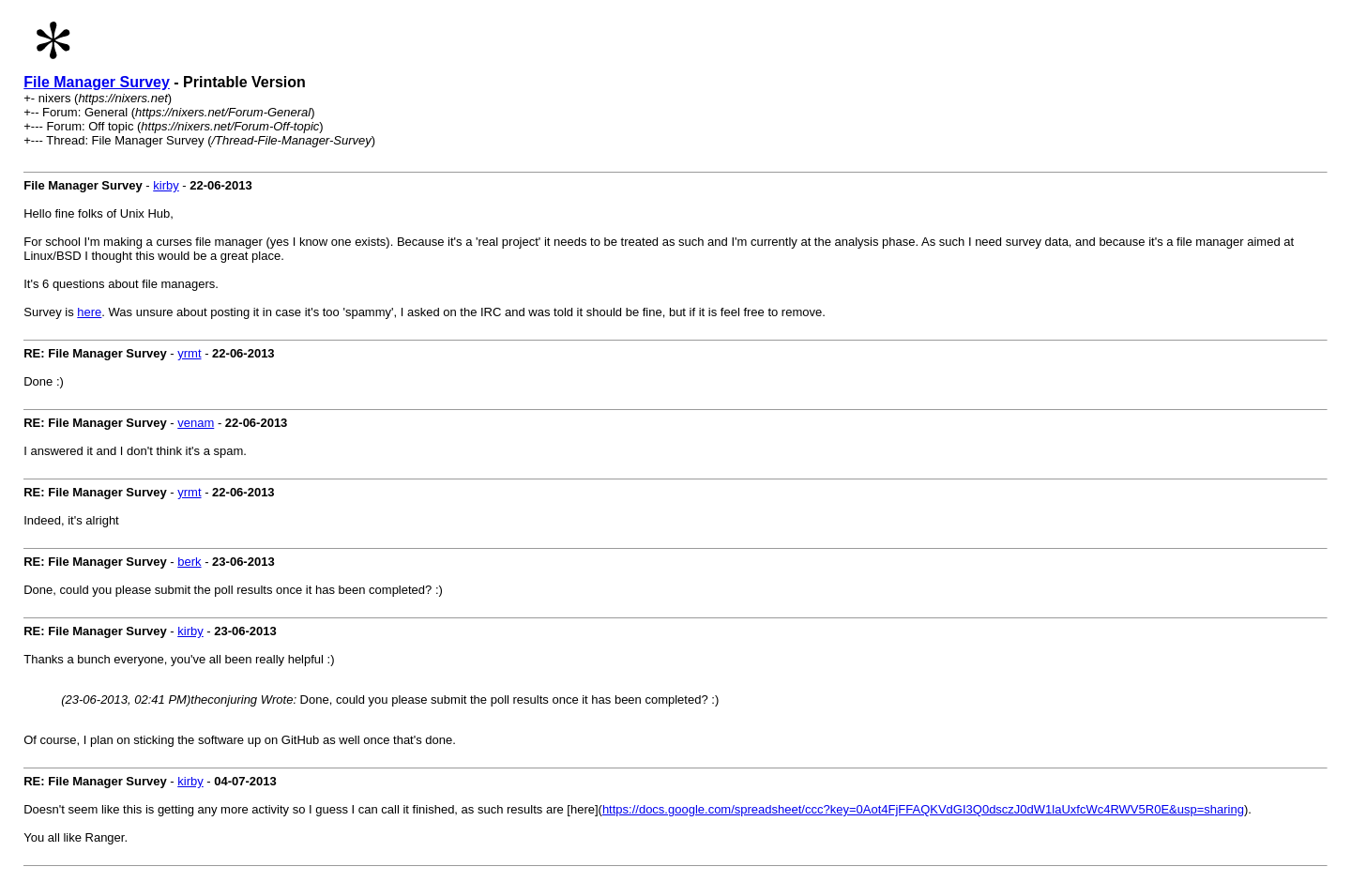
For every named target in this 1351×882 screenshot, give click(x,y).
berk (189, 562)
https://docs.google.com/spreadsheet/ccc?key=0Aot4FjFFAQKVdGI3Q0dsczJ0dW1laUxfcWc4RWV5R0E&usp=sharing (923, 809)
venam (195, 423)
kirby (165, 185)
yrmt (189, 353)
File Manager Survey (96, 82)
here (89, 312)
